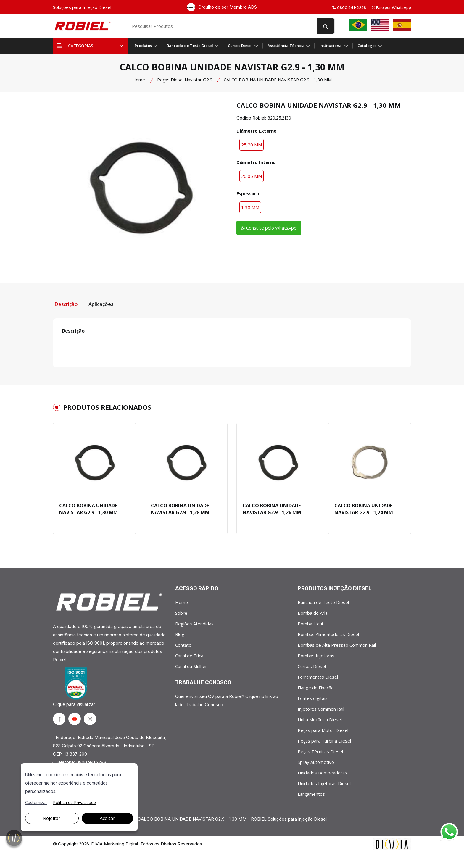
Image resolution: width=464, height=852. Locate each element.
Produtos (146, 45)
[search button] (333, 26)
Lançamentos (311, 793)
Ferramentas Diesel (318, 676)
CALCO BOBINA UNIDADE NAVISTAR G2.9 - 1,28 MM (180, 507)
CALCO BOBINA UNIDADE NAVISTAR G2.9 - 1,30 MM (88, 507)
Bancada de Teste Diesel (192, 45)
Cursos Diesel (243, 45)
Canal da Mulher (191, 666)
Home (181, 602)
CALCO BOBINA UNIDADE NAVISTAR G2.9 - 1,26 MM (272, 507)
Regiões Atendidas (194, 623)
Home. (139, 80)
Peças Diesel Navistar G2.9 (184, 80)
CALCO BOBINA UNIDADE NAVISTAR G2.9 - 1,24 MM (363, 507)
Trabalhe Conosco (204, 704)
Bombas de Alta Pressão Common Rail (337, 644)
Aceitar (107, 818)
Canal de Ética (189, 655)
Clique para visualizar (75, 686)
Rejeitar (51, 818)
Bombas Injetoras (316, 655)
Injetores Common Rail (321, 708)
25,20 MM (251, 145)
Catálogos (369, 45)
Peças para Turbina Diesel (324, 740)
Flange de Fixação (316, 687)
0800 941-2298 (349, 7)
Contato (183, 644)
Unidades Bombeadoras (322, 772)
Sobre (181, 612)
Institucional (333, 45)
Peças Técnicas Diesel (320, 751)
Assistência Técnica (289, 45)
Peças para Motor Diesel (323, 729)
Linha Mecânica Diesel (320, 719)
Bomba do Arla (313, 612)
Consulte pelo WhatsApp (271, 228)
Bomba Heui (310, 623)
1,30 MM (250, 207)
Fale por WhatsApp (391, 7)
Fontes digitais (313, 698)
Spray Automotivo (316, 761)
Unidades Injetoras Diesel (324, 783)
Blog (179, 634)
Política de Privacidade (74, 802)
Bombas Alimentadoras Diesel (328, 634)
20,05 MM (251, 176)
